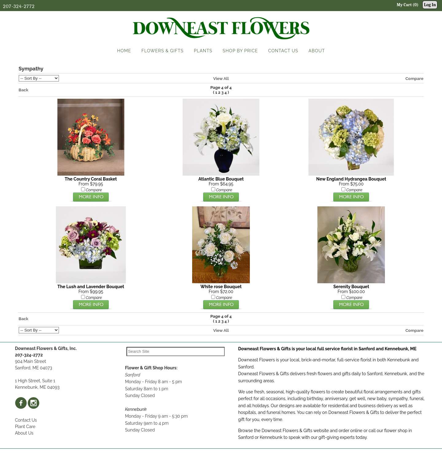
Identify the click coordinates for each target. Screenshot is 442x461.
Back (24, 89)
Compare (414, 78)
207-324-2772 (19, 6)
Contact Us (26, 420)
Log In (430, 4)
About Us (24, 433)
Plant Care (25, 426)
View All (221, 78)
